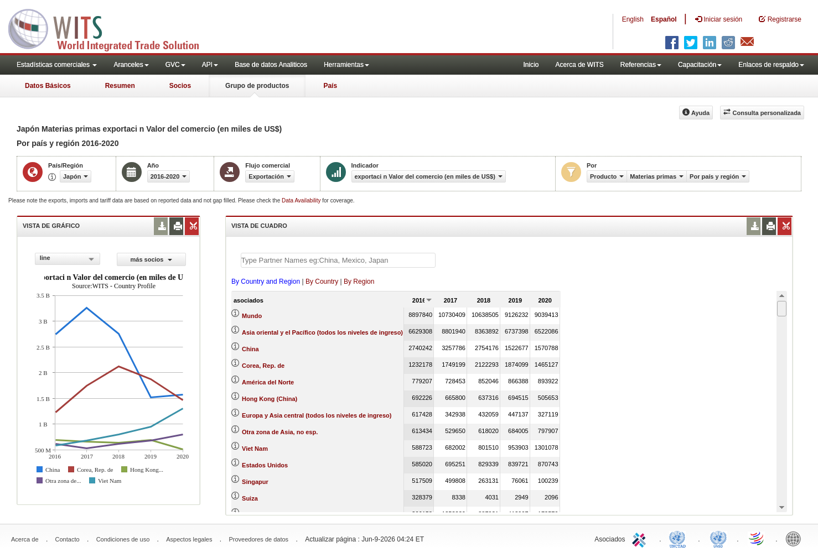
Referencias (640, 65)
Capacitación (700, 65)
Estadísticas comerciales (57, 65)
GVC (175, 65)
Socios (180, 86)
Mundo (252, 316)
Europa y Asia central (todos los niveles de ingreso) (316, 415)
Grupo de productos (257, 86)
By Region (359, 281)
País (330, 86)
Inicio (531, 65)
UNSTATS (718, 538)
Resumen (120, 86)
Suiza (250, 498)
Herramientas (346, 65)
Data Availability (302, 200)
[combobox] (67, 259)
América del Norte (268, 382)
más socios (152, 259)
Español (664, 19)
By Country (322, 281)
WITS (110, 27)
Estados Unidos (265, 465)
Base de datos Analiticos (271, 65)
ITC (641, 538)
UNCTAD (680, 538)
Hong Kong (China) (269, 398)
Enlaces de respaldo (771, 65)
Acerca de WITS (579, 65)
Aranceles (130, 65)
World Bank (796, 538)
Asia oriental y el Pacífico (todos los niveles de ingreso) (322, 332)
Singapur (255, 481)
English (633, 19)
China (250, 349)
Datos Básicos (48, 86)
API (210, 65)
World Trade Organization (757, 538)
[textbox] (338, 260)
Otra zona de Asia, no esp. (280, 432)
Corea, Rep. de (263, 365)
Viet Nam (255, 448)
